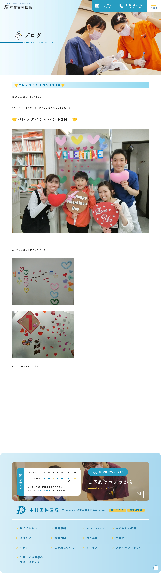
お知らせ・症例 (126, 528)
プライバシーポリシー (130, 547)
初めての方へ (28, 528)
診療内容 (60, 538)
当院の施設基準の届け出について (31, 559)
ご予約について (65, 547)
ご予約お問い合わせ (108, 5)
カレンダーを (44, 490)
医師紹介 (26, 538)
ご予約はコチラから (116, 484)
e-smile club (95, 528)
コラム (24, 547)
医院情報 (60, 528)
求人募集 (92, 538)
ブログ (120, 538)
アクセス (92, 547)
